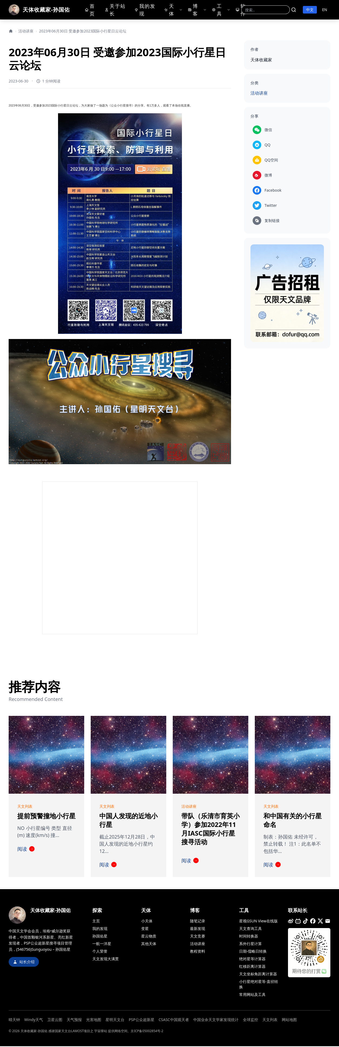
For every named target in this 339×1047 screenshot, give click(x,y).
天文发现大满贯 (105, 959)
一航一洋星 (101, 944)
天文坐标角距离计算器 (258, 974)
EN (324, 9)
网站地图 (289, 1020)
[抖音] (305, 922)
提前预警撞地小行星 (46, 816)
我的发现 (146, 10)
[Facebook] (313, 922)
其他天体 (148, 944)
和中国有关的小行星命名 (292, 820)
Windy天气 (33, 1020)
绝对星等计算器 (252, 959)
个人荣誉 (99, 952)
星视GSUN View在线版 (258, 921)
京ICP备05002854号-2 (147, 1031)
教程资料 (197, 952)
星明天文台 (115, 1020)
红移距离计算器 (252, 967)
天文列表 (269, 1020)
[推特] (320, 922)
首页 (91, 10)
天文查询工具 (250, 929)
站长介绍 (24, 962)
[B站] (298, 922)
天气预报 (74, 1020)
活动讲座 (25, 31)
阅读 (26, 849)
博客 (193, 10)
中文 (310, 9)
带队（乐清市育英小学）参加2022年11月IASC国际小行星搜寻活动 (210, 829)
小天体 (146, 921)
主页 (96, 921)
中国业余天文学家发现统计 (216, 1020)
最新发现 (197, 929)
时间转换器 (248, 936)
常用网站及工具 (252, 995)
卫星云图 (54, 1020)
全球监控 (250, 1020)
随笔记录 (197, 921)
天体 (170, 10)
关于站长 (115, 10)
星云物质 (148, 936)
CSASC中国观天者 (174, 1020)
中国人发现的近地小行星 (128, 820)
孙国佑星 (99, 936)
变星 (145, 929)
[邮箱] (327, 922)
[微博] (290, 922)
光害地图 (93, 1020)
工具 (218, 10)
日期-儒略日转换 (253, 952)
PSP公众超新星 (141, 1020)
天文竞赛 (197, 936)
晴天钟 (14, 1020)
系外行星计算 (250, 944)
